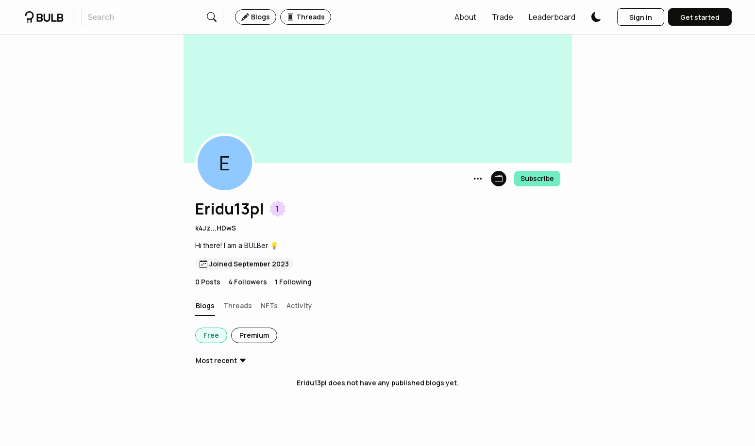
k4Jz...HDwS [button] (215, 227)
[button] (465, 17)
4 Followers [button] (247, 281)
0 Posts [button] (207, 281)
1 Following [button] (293, 281)
